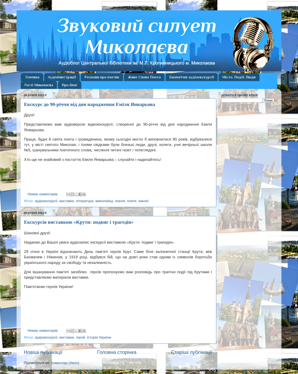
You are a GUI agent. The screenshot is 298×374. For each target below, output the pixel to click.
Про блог (69, 85)
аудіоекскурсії (46, 201)
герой (80, 337)
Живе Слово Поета (144, 77)
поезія (120, 201)
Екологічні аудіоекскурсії (191, 77)
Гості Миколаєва (38, 85)
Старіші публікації (191, 352)
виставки (66, 201)
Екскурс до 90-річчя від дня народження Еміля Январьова (89, 104)
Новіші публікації (43, 352)
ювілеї (143, 201)
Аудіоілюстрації (62, 77)
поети (131, 201)
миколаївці (104, 201)
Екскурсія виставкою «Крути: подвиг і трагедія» (78, 222)
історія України (99, 337)
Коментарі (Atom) (65, 363)
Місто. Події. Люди (239, 77)
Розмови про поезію (101, 77)
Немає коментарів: (43, 194)
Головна (32, 77)
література (85, 201)
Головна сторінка (116, 352)
